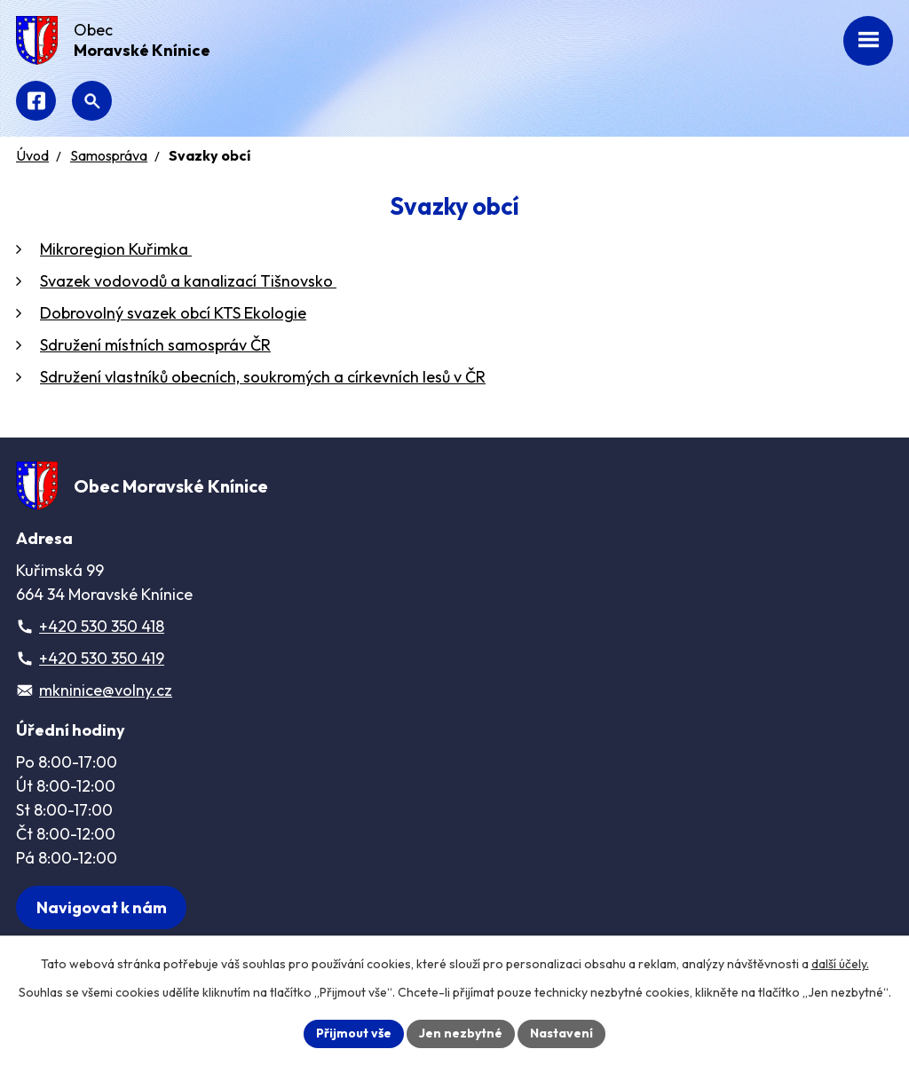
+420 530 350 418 (101, 626)
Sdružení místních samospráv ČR (155, 345)
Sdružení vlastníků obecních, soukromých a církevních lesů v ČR (263, 377)
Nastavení (561, 1033)
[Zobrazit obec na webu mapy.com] (101, 907)
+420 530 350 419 (101, 658)
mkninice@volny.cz (105, 690)
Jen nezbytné (460, 1033)
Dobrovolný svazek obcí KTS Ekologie (173, 313)
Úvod (32, 155)
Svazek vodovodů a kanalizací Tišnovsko (188, 281)
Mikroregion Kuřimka (116, 249)
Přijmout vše (353, 1033)
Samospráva (108, 155)
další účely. (840, 964)
